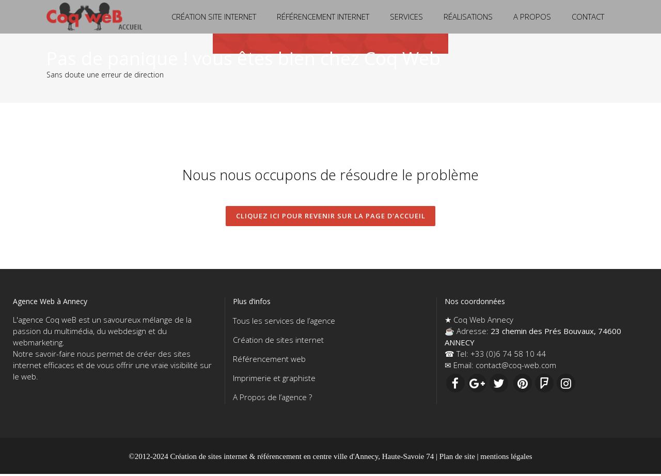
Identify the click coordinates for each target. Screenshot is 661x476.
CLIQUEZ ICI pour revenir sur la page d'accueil (331, 216)
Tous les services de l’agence (284, 323)
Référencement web (269, 361)
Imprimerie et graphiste (274, 380)
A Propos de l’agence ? (272, 399)
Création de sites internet (278, 342)
